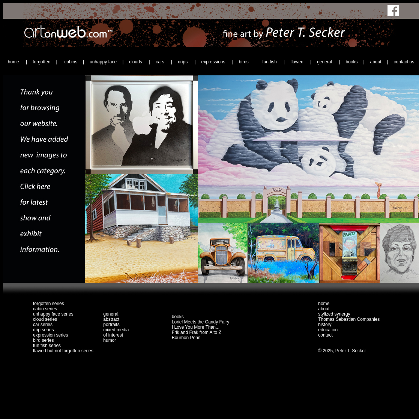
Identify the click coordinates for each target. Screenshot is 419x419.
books (351, 61)
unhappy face (103, 61)
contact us (403, 61)
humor (109, 340)
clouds (136, 61)
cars (160, 61)
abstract (111, 319)
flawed (297, 61)
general (325, 61)
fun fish (270, 61)
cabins (70, 61)
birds (244, 61)
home (14, 61)
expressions (213, 61)
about (375, 61)
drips (183, 61)
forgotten (41, 61)
